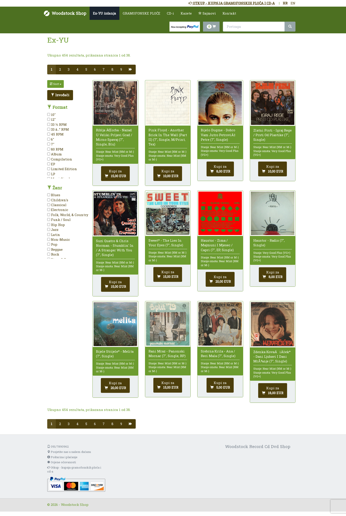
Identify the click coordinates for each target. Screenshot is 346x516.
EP (51, 164)
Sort (55, 84)
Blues (53, 195)
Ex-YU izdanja (104, 13)
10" (51, 114)
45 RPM (55, 134)
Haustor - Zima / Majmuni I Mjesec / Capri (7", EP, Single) (217, 245)
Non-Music (58, 239)
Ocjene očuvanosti (61, 462)
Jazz (52, 229)
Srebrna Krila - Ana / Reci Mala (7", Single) (218, 353)
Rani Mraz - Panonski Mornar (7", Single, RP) (167, 353)
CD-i (170, 13)
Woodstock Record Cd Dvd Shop (257, 446)
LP (51, 174)
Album (54, 154)
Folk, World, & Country (67, 215)
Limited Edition (62, 169)
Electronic (57, 209)
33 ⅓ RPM (57, 124)
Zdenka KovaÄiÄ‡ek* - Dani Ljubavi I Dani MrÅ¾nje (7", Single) (272, 356)
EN (293, 3)
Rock (53, 254)
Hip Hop (56, 224)
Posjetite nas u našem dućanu (69, 452)
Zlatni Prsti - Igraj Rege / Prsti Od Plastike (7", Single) (272, 135)
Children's (57, 200)
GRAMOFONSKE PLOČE (141, 13)
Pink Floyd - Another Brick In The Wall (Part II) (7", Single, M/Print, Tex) (168, 137)
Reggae (55, 249)
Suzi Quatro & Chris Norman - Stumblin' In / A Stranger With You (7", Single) (115, 248)
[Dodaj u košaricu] (115, 173)
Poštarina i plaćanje (62, 457)
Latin (53, 234)
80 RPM (55, 149)
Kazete (186, 13)
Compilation (59, 159)
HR (285, 3)
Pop (52, 244)
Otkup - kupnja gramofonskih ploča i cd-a (74, 469)
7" (50, 144)
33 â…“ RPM (58, 129)
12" (51, 119)
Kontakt (229, 13)
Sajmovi (207, 13)
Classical (56, 205)
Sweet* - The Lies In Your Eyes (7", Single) (166, 242)
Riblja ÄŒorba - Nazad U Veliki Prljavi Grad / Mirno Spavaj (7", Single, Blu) (114, 137)
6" (50, 139)
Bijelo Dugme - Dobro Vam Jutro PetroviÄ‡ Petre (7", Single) (218, 134)
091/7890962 (58, 446)
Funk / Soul (59, 219)
